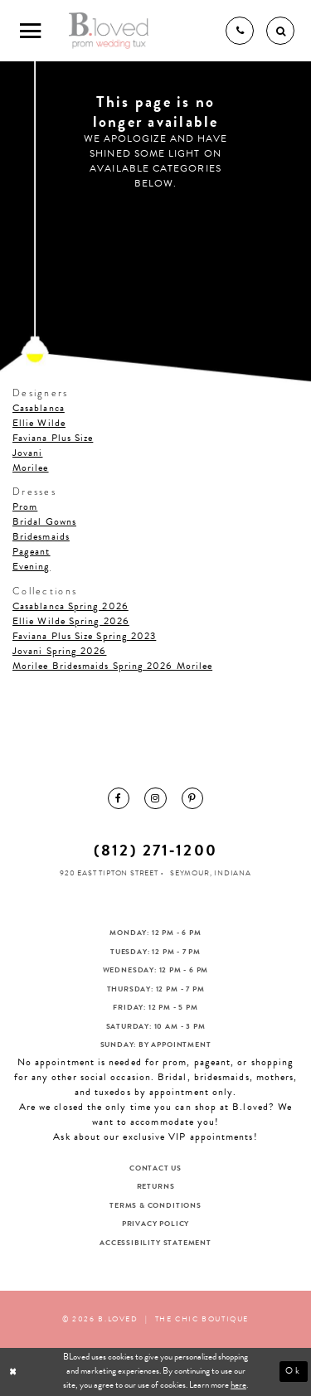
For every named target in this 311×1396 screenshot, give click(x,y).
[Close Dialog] (14, 1371)
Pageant (31, 551)
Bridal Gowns (44, 521)
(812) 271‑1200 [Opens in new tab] (155, 850)
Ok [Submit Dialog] (293, 1371)
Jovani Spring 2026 (59, 650)
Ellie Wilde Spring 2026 (70, 620)
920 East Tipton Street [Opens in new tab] (109, 873)
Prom (24, 506)
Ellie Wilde (39, 422)
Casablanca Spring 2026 (70, 606)
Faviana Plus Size (52, 437)
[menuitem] (118, 798)
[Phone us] (240, 31)
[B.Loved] (109, 30)
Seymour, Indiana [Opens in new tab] (210, 873)
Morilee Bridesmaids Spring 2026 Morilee (112, 665)
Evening (31, 566)
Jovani (27, 452)
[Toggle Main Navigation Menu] (31, 31)
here (238, 1385)
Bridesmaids (41, 536)
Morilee (30, 467)
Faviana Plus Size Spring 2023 (84, 635)
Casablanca (38, 407)
